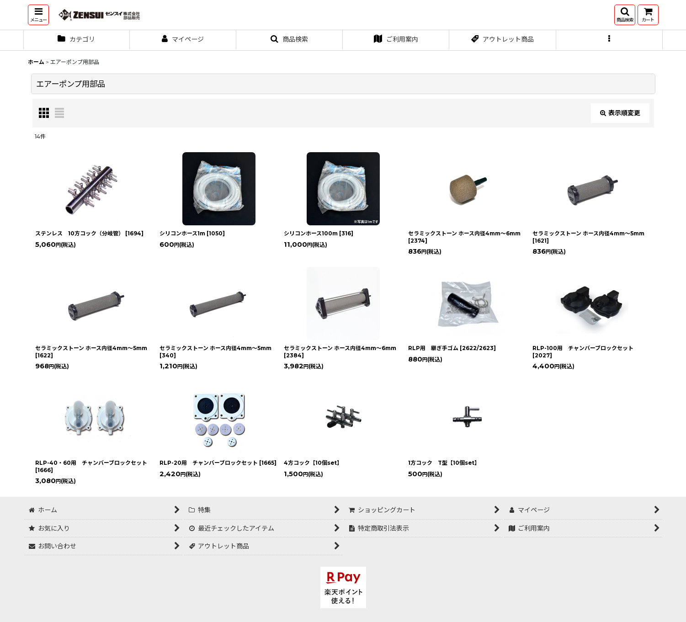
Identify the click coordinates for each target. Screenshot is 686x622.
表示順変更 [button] (620, 113)
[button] (38, 15)
